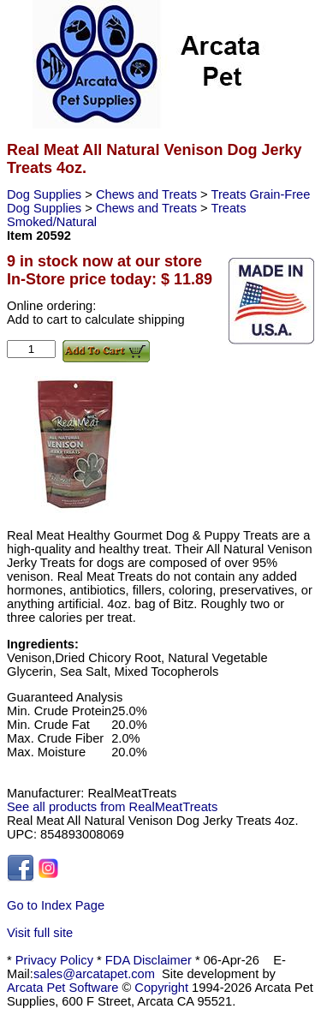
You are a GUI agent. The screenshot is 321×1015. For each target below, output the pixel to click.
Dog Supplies (46, 194)
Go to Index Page (55, 905)
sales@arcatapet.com (94, 974)
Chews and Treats (148, 194)
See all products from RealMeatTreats (112, 807)
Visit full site (40, 933)
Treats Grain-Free (260, 194)
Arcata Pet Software (62, 987)
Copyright (161, 987)
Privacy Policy (54, 960)
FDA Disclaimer (148, 960)
